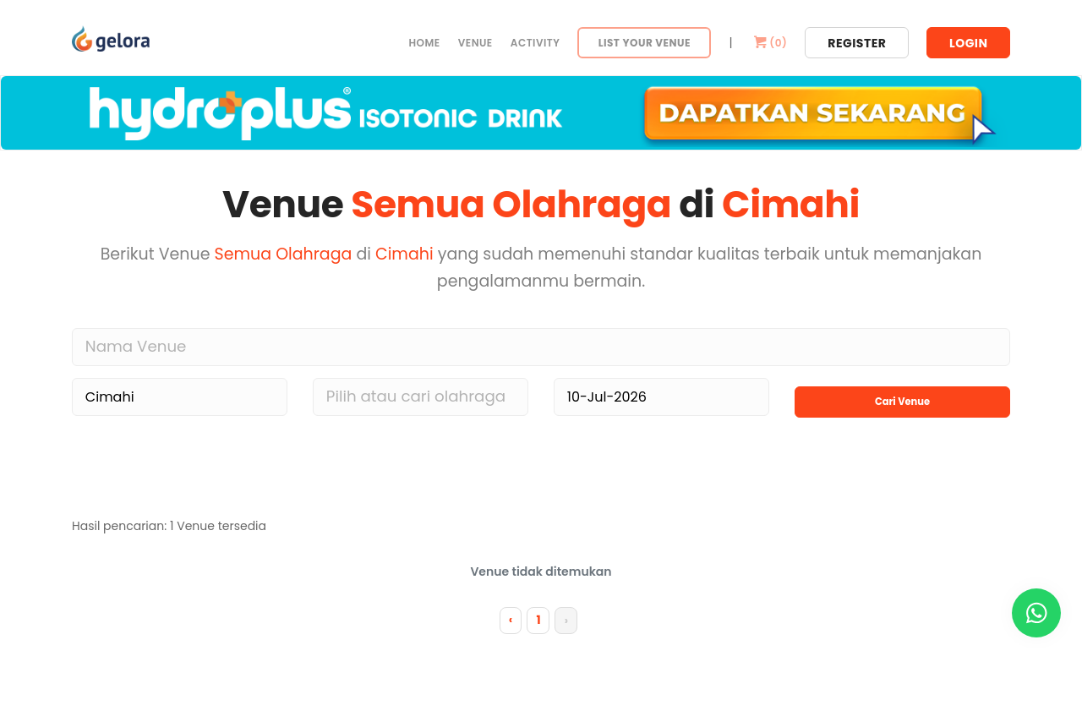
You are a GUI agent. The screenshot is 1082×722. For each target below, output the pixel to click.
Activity (535, 43)
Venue (475, 43)
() (769, 43)
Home (424, 43)
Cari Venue (902, 393)
